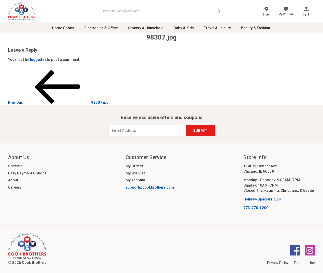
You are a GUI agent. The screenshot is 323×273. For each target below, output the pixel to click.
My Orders (134, 166)
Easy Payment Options (27, 173)
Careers (14, 187)
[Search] (218, 11)
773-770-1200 (255, 207)
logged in (38, 59)
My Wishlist (135, 173)
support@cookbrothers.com (150, 187)
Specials (15, 166)
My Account (135, 180)
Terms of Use (304, 263)
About (13, 180)
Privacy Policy (277, 263)
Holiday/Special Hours (262, 199)
